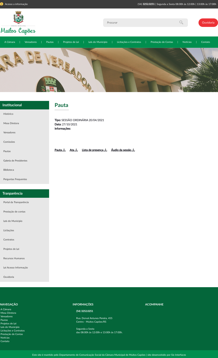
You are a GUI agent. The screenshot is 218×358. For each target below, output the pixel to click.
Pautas (50, 42)
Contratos (8, 239)
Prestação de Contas (162, 42)
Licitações (8, 230)
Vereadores (31, 42)
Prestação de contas (14, 212)
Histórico (8, 114)
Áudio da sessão (123, 150)
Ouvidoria (208, 22)
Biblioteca (8, 170)
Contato (205, 42)
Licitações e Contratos (129, 42)
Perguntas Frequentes (15, 179)
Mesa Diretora (11, 123)
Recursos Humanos (14, 258)
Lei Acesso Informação (15, 267)
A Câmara (9, 42)
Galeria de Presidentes (15, 161)
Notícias (187, 42)
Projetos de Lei (71, 42)
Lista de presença (94, 150)
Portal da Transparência (16, 202)
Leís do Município (97, 42)
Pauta (60, 150)
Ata (74, 150)
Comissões (9, 142)
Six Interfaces (178, 355)
